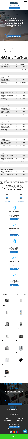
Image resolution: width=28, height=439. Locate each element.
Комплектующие (7, 422)
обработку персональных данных (17, 34)
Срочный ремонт (7, 420)
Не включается (7, 197)
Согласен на (14, 34)
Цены (20, 415)
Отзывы (7, 418)
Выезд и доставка (20, 420)
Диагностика (20, 418)
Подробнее (13, 218)
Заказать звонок (13, 8)
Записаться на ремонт (13, 36)
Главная (7, 415)
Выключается (21, 197)
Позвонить (14, 436)
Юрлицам (21, 422)
